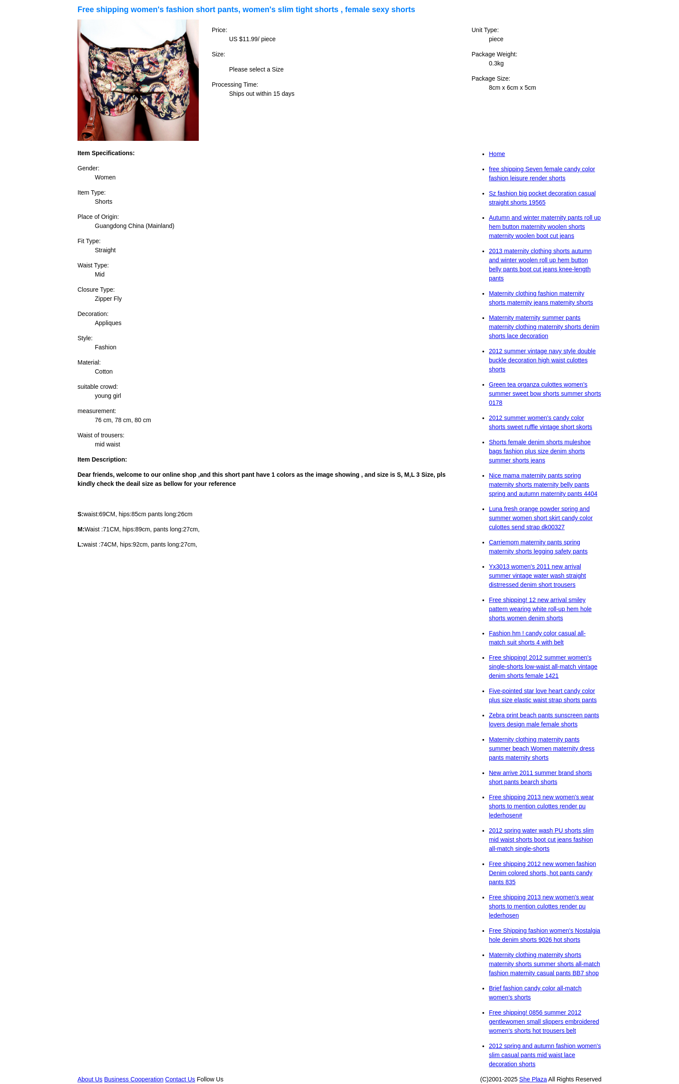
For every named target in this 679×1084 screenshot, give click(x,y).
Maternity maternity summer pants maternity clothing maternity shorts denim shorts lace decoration (544, 326)
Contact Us (180, 1079)
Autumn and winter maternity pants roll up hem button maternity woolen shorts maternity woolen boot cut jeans (545, 226)
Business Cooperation (133, 1079)
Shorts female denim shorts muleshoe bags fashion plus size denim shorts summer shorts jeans (540, 451)
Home (497, 153)
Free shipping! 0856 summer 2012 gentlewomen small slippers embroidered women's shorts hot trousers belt (544, 1021)
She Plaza (533, 1079)
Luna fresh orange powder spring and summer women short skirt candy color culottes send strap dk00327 (541, 518)
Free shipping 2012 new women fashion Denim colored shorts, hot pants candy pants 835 (542, 872)
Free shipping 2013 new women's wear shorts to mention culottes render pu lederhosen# (541, 806)
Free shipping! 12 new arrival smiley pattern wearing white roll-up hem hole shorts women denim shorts (540, 609)
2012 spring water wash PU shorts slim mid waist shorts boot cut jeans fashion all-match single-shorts (541, 839)
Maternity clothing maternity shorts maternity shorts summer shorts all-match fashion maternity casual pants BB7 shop (544, 964)
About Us (90, 1079)
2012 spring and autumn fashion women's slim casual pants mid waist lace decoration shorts (545, 1055)
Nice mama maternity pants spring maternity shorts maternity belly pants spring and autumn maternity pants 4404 (543, 484)
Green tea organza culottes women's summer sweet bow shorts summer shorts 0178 (545, 393)
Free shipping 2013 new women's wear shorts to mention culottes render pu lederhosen (541, 906)
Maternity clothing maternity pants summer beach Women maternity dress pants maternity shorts (542, 748)
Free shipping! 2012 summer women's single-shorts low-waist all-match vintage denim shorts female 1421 (543, 666)
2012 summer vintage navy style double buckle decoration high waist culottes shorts (542, 360)
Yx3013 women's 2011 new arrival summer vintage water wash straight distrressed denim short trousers (537, 575)
